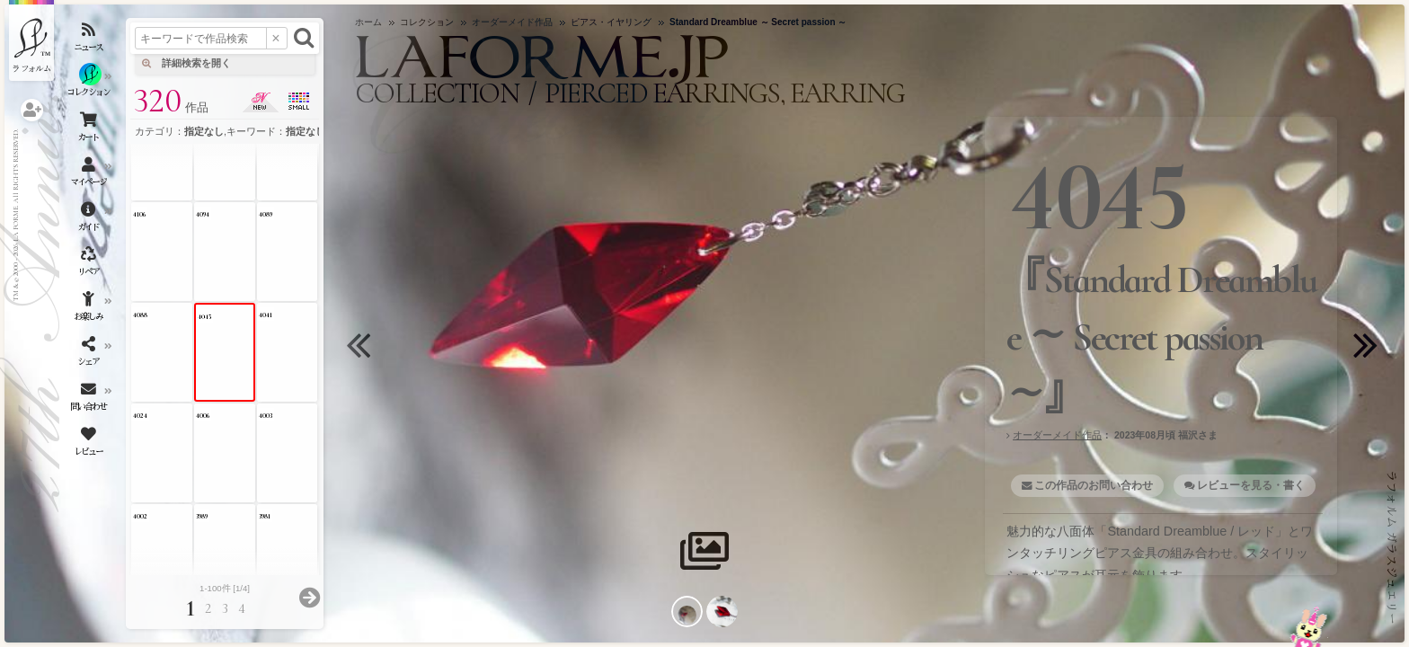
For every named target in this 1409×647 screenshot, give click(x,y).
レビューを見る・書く (1251, 485)
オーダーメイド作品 (1057, 435)
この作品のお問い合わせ (1093, 485)
